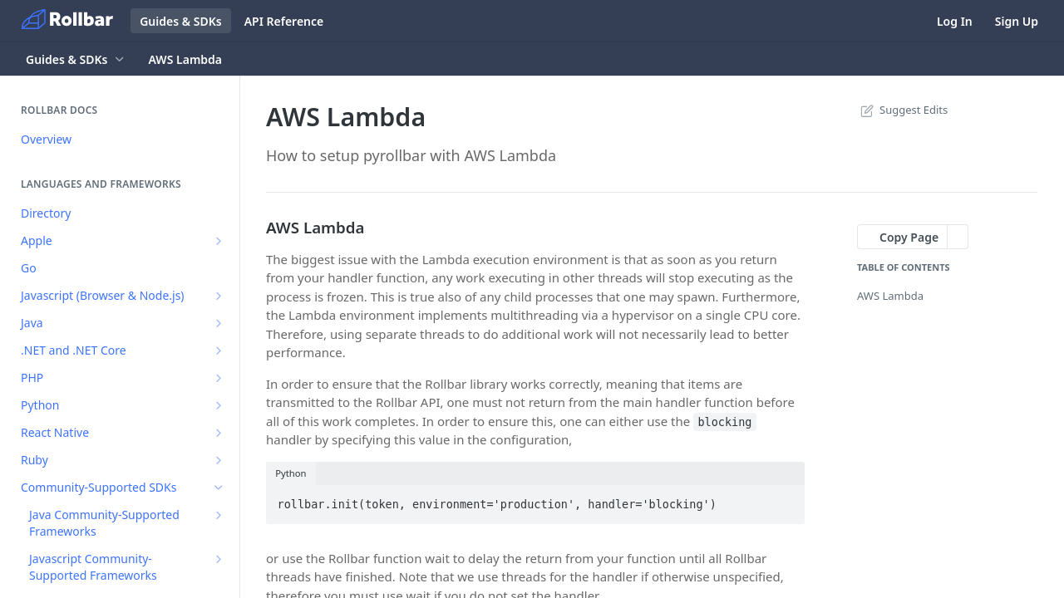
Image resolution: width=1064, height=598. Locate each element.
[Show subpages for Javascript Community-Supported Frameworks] (218, 559)
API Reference (284, 21)
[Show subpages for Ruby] (218, 460)
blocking (724, 422)
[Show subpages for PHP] (218, 378)
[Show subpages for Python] (218, 405)
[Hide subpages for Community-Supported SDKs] (218, 487)
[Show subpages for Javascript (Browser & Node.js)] (218, 295)
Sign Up (1016, 21)
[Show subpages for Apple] (218, 241)
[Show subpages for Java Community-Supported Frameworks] (218, 515)
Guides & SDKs (181, 21)
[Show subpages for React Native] (218, 432)
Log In (955, 21)
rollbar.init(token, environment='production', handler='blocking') (497, 504)
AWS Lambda (890, 295)
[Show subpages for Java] (218, 323)
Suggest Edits (902, 109)
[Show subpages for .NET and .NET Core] (218, 350)
